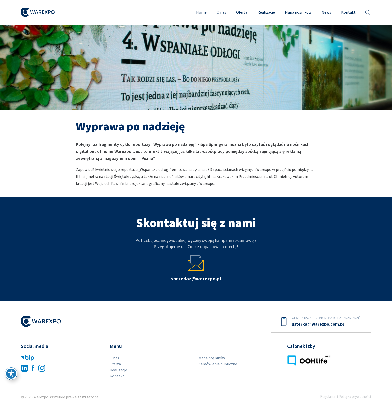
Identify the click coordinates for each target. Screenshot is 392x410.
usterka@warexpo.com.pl (318, 324)
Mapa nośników (298, 12)
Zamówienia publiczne (217, 364)
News (326, 12)
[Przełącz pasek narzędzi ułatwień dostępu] (11, 374)
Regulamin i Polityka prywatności (345, 397)
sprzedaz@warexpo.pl (196, 279)
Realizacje (266, 12)
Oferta (242, 12)
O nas (221, 12)
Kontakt (348, 12)
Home (201, 12)
